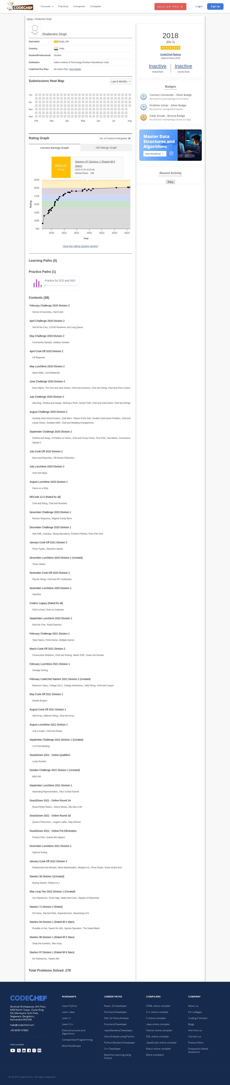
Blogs (191, 1024)
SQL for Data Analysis (116, 1018)
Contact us (194, 1036)
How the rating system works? (80, 246)
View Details (75, 69)
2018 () (61, 165)
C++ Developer (112, 1049)
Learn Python (69, 1006)
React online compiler (158, 1049)
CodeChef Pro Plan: (39, 69)
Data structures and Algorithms (73, 1032)
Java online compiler (158, 1024)
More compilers (155, 1055)
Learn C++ (67, 1024)
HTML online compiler (158, 1006)
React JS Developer (115, 1006)
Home (30, 19)
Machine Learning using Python (117, 1056)
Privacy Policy (195, 1043)
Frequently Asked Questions (198, 1050)
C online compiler (156, 1018)
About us (193, 1006)
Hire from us (195, 1030)
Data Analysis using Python (119, 1036)
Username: (34, 41)
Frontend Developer (115, 1024)
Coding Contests (197, 1018)
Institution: (34, 62)
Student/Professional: (40, 55)
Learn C (66, 1018)
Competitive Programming (77, 1040)
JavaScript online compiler (161, 1043)
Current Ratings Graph (54, 147)
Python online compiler (159, 1030)
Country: (33, 48)
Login (199, 6)
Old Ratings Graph (106, 147)
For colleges (195, 1012)
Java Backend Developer (118, 1030)
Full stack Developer (115, 1012)
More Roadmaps (71, 1046)
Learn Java (68, 1012)
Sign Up (215, 6)
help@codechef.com (22, 1025)
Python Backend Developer (119, 1043)
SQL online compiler (157, 1036)
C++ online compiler (157, 1012)
